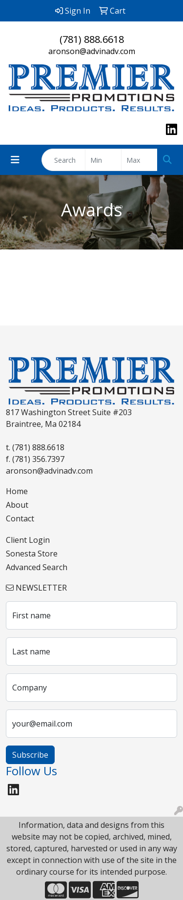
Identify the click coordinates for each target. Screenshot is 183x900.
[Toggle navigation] (15, 160)
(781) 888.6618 (92, 39)
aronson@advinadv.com (91, 51)
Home (17, 491)
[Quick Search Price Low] (103, 160)
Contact (20, 518)
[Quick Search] (63, 160)
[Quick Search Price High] (139, 160)
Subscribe (30, 754)
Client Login (28, 540)
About (17, 504)
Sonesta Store (32, 553)
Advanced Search (36, 567)
